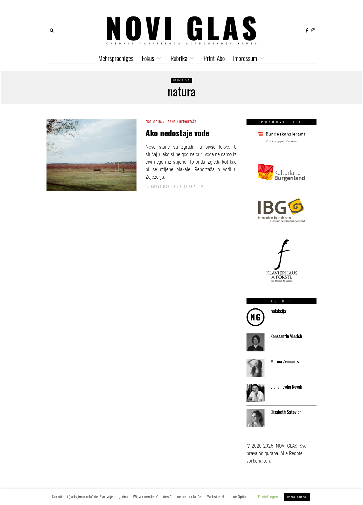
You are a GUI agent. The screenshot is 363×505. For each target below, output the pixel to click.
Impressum (245, 58)
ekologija (154, 121)
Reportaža (188, 121)
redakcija (278, 311)
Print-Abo (214, 58)
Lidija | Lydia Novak (286, 386)
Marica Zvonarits (284, 361)
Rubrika (178, 58)
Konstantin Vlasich (286, 336)
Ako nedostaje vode (178, 133)
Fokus (148, 58)
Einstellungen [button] (268, 497)
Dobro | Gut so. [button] (297, 497)
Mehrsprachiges (116, 58)
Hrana (171, 121)
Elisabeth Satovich (286, 412)
